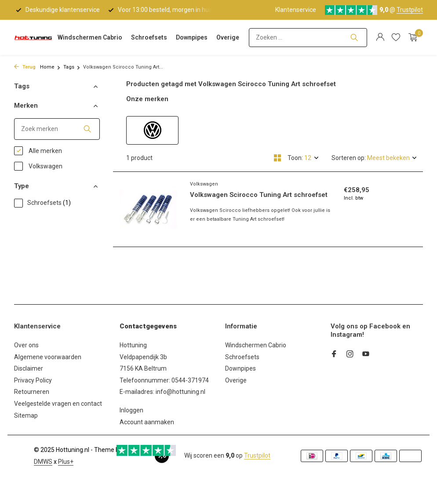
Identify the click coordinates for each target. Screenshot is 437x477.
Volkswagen (38, 166)
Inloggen (131, 410)
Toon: (295, 157)
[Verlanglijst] (396, 37)
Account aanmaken (147, 422)
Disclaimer (28, 368)
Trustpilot (410, 9)
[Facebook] (334, 354)
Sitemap (26, 415)
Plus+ (65, 461)
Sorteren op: (348, 157)
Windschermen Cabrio (90, 37)
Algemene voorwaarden (47, 356)
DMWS (43, 461)
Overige (227, 37)
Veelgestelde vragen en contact (58, 403)
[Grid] (277, 157)
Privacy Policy (33, 380)
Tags (71, 67)
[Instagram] (349, 354)
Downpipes (192, 37)
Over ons (26, 345)
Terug (25, 67)
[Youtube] (365, 354)
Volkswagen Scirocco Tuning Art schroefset (259, 195)
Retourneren (31, 391)
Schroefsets (149, 37)
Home (50, 67)
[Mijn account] (380, 37)
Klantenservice (295, 9)
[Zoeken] (308, 37)
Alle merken (38, 150)
